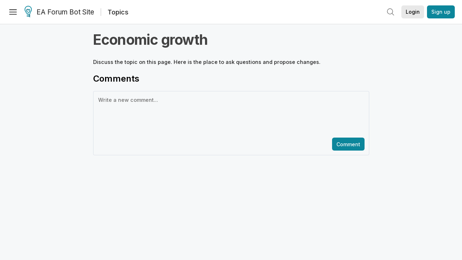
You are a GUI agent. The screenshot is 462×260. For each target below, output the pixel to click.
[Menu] (13, 12)
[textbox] (230, 114)
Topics (118, 12)
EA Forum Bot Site (59, 12)
